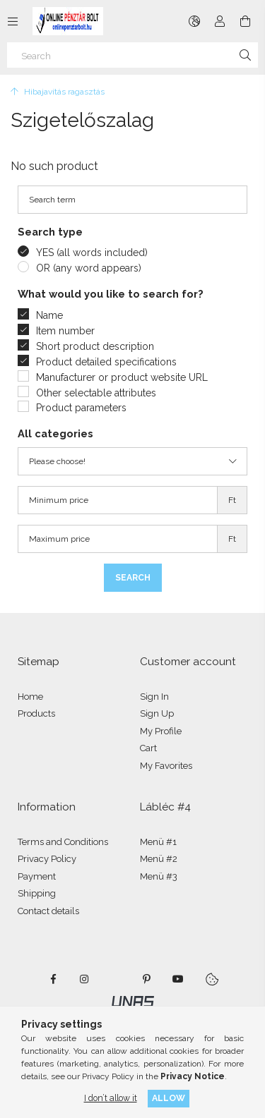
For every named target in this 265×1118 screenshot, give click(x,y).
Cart (148, 748)
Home (30, 696)
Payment (37, 876)
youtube (178, 979)
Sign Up (157, 713)
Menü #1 (158, 842)
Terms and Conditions (63, 842)
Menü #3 (158, 876)
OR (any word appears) (88, 268)
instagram (85, 979)
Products (36, 713)
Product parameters (81, 407)
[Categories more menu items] (12, 21)
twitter (116, 979)
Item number (65, 330)
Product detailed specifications (106, 361)
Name (49, 315)
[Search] (132, 55)
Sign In (154, 696)
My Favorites (166, 765)
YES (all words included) (92, 252)
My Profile (161, 731)
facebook (54, 979)
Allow (168, 1098)
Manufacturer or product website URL (122, 377)
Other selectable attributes (96, 393)
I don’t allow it (110, 1098)
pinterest (147, 979)
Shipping (37, 893)
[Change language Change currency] (194, 21)
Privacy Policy (47, 858)
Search (133, 578)
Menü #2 (158, 858)
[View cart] (245, 21)
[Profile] (219, 21)
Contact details (48, 911)
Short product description (95, 346)
